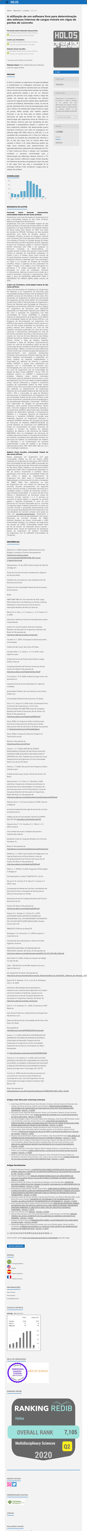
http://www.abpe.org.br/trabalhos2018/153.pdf (23, 717)
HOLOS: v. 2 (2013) (70, 1201)
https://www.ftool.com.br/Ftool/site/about (24, 729)
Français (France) (14, 1277)
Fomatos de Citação (64, 117)
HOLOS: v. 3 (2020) (28, 1110)
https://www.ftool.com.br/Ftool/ (18, 744)
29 (48, 1233)
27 (44, 1233)
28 (46, 1233)
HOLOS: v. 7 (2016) (26, 1218)
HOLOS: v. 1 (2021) (27, 1134)
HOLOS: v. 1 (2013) (32, 1186)
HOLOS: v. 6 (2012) (30, 1195)
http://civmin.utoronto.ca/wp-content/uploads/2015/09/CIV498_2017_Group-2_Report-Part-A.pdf (24, 557)
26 (41, 1233)
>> (51, 1233)
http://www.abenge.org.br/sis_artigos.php (22, 635)
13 (16, 1233)
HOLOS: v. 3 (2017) (42, 1229)
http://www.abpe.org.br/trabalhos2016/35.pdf (23, 864)
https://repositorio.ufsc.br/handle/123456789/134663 (28, 1053)
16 (21, 1233)
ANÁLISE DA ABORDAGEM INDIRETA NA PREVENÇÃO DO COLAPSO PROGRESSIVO (42, 1144)
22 (33, 1233)
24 (37, 1233)
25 (39, 1233)
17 (23, 1233)
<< (8, 1233)
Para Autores (11, 1295)
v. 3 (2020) (25, 11)
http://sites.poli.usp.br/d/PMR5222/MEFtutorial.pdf (25, 1030)
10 (11, 1233)
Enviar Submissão (15, 1246)
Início (9, 11)
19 (27, 1233)
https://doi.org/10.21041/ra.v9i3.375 (29, 819)
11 (12, 1233)
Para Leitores (11, 1292)
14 (18, 1233)
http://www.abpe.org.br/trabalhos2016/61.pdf (23, 909)
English (11, 1267)
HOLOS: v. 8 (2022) (35, 1117)
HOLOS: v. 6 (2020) (56, 1125)
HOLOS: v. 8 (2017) (30, 1222)
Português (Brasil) (15, 1262)
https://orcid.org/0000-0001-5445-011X (22, 54)
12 (14, 1233)
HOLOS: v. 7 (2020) (25, 1153)
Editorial (32, 1212)
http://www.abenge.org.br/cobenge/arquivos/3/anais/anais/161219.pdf (32, 797)
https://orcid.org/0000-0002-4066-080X (22, 44)
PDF (58, 72)
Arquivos (16, 11)
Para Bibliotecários (13, 1298)
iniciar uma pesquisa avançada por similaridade (40, 1238)
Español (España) (15, 1272)
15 (20, 1233)
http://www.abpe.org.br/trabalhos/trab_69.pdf (23, 672)
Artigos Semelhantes (16, 1165)
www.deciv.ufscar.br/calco (25, 514)
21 (31, 1233)
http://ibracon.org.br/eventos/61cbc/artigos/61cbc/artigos (27, 849)
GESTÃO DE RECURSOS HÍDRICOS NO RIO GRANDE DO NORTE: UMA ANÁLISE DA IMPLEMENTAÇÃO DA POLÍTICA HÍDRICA (45, 1184)
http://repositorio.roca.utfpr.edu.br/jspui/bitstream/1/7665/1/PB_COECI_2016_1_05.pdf (38, 1091)
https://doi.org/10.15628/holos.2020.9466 (19, 60)
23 (35, 1233)
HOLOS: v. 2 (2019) (17, 1180)
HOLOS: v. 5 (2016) (24, 1174)
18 (25, 1233)
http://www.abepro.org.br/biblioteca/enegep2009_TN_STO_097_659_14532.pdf (35, 953)
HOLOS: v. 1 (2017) (28, 1210)
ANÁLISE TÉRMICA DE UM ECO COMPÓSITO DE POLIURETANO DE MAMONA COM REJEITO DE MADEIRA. (44, 1216)
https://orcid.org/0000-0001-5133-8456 (22, 35)
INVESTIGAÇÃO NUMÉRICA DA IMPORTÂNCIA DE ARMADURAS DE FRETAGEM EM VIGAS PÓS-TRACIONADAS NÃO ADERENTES (42, 1108)
